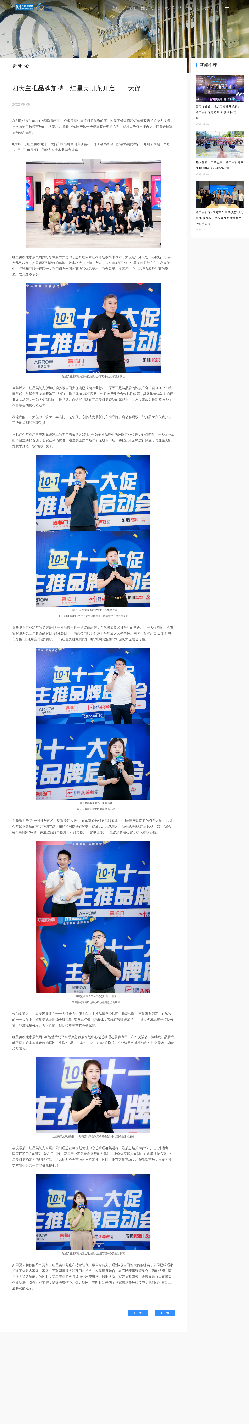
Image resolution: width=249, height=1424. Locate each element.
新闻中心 (147, 8)
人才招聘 (185, 8)
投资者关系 (166, 8)
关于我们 (130, 8)
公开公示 (203, 8)
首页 (115, 8)
